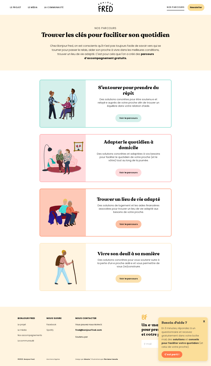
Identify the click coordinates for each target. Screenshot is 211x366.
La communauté (53, 7)
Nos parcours (175, 7)
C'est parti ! (172, 354)
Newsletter (196, 7)
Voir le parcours (128, 118)
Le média (33, 7)
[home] (105, 7)
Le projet (15, 7)
